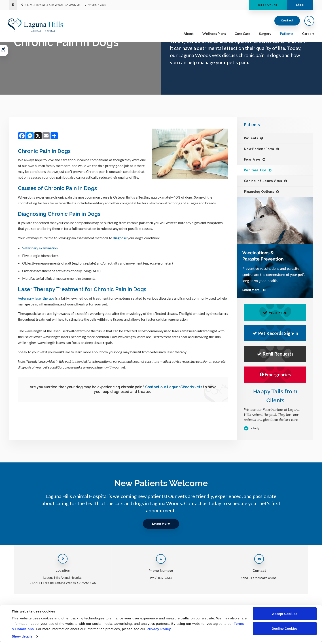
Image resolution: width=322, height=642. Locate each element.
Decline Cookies (285, 628)
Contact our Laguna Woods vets (173, 387)
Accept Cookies (284, 614)
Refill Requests (275, 353)
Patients (285, 34)
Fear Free (252, 159)
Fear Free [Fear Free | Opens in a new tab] (275, 312)
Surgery (264, 34)
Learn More (161, 523)
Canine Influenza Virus (263, 181)
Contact (286, 21)
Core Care (241, 34)
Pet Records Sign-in (275, 333)
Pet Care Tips (255, 170)
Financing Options (259, 191)
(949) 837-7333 (96, 4)
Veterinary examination (40, 248)
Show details (22, 636)
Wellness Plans (213, 34)
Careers (307, 34)
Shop (299, 4)
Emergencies (275, 374)
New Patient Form (259, 149)
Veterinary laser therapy (36, 298)
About (187, 34)
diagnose (120, 238)
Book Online (265, 4)
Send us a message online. (259, 578)
